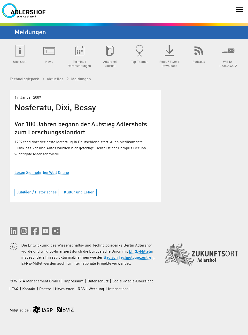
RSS (81, 289)
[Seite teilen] (56, 231)
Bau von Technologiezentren (129, 258)
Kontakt (28, 289)
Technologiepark (25, 79)
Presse (45, 289)
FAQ (15, 289)
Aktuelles (55, 79)
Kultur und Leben (79, 192)
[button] (13, 231)
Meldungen (81, 79)
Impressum (74, 281)
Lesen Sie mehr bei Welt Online (42, 173)
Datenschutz (97, 281)
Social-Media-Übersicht (132, 281)
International (119, 289)
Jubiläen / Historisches (37, 192)
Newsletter (64, 289)
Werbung (96, 289)
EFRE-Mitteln (140, 252)
